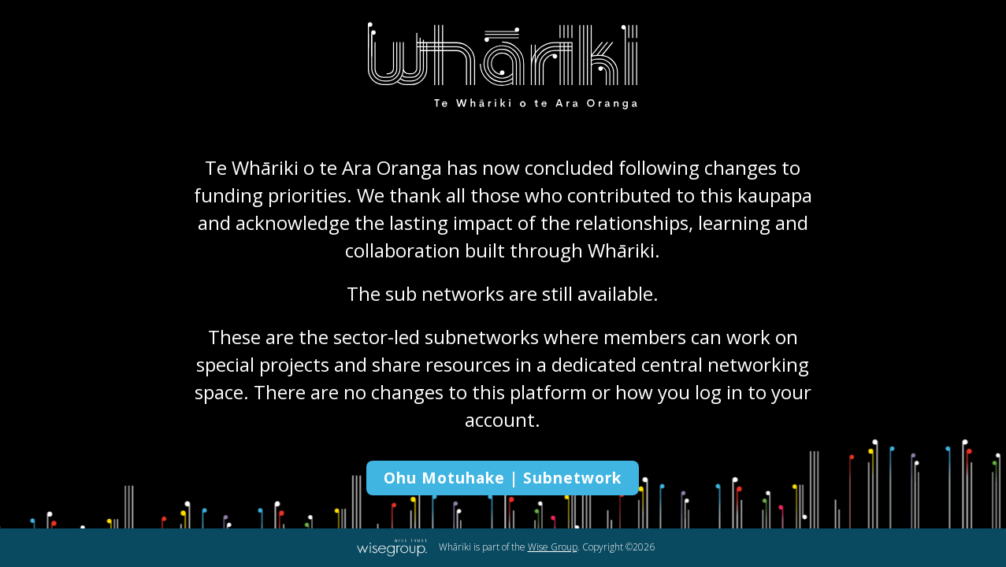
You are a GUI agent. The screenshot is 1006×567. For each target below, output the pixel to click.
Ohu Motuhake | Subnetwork (503, 478)
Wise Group (552, 547)
